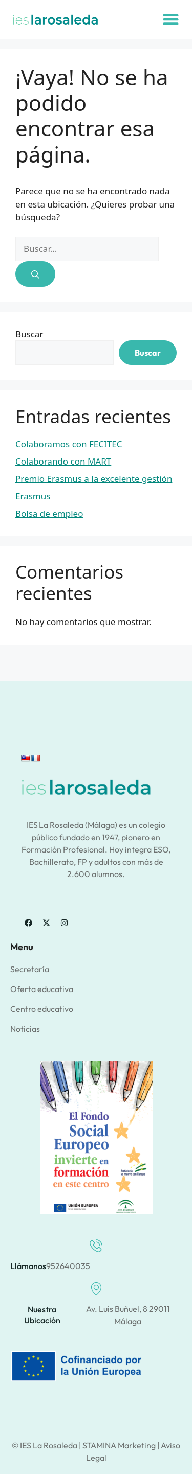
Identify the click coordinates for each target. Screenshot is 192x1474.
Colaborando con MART (63, 461)
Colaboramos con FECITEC (68, 444)
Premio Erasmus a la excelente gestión (93, 479)
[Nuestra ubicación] (96, 1288)
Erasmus (32, 496)
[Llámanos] (96, 1245)
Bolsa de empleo (49, 513)
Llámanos (28, 1266)
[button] (170, 19)
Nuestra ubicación (42, 1314)
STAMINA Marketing (119, 1445)
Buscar (29, 334)
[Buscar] (35, 274)
